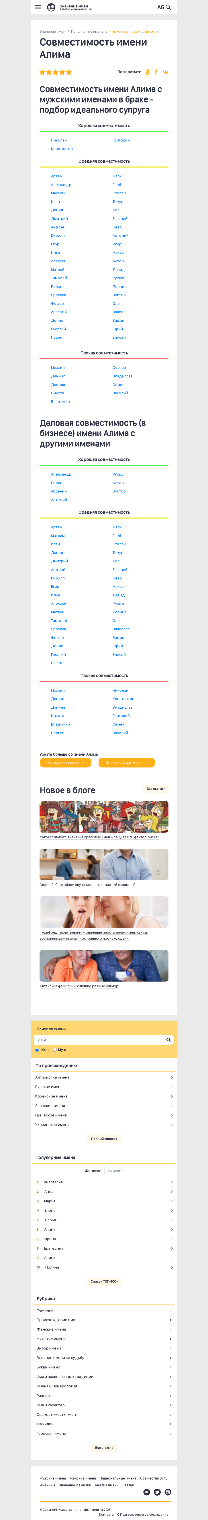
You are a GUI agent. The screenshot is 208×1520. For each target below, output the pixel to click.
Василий (120, 393)
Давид (119, 269)
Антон (118, 261)
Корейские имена (51, 1096)
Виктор (119, 294)
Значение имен (52, 31)
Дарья (45, 1220)
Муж (62, 1049)
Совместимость (154, 1478)
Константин (62, 148)
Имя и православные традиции (65, 1376)
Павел (56, 337)
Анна (44, 1191)
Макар (118, 252)
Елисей (119, 337)
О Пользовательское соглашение (142, 1515)
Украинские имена (52, 1124)
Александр (61, 184)
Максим (58, 193)
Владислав (123, 376)
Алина (45, 1229)
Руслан (119, 278)
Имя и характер (51, 1405)
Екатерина (49, 1248)
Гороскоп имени (51, 1433)
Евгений (120, 218)
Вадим (119, 320)
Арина (45, 1258)
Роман (56, 286)
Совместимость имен (56, 1414)
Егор (55, 244)
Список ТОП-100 (104, 1281)
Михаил (58, 367)
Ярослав (58, 294)
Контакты (106, 1515)
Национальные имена (118, 1478)
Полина (47, 1267)
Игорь (118, 244)
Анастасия (49, 1182)
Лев (116, 210)
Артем (56, 176)
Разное (43, 1395)
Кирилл (58, 235)
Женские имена (51, 1329)
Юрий (118, 329)
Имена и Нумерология (57, 1386)
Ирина (45, 1239)
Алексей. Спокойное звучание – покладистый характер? (87, 885)
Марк (117, 176)
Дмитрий (59, 218)
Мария (45, 1201)
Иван (55, 201)
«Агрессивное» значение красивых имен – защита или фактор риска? (99, 837)
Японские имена (50, 1105)
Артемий (121, 235)
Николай (59, 140)
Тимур (118, 201)
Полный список (104, 1139)
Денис (57, 320)
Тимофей (59, 278)
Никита (57, 393)
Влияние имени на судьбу (60, 1357)
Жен (44, 1049)
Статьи (128, 1485)
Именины (47, 1485)
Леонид (120, 286)
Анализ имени (107, 1485)
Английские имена (52, 1077)
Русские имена (48, 1086)
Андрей (58, 227)
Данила (58, 384)
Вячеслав (121, 311)
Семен (119, 384)
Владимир (60, 401)
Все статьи (156, 789)
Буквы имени (48, 1367)
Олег (117, 303)
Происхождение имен (57, 1319)
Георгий (58, 329)
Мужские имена (51, 1338)
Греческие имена (51, 1115)
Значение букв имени (127, 762)
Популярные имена (87, 31)
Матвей (57, 269)
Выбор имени (49, 1348)
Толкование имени (65, 762)
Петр (117, 227)
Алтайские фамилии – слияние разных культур (79, 986)
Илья (55, 252)
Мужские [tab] (115, 1170)
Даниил (58, 376)
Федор (57, 303)
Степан (119, 193)
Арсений (59, 311)
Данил (57, 210)
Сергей (119, 367)
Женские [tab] (93, 1170)
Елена (45, 1210)
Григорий (121, 140)
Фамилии (45, 1310)
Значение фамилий (75, 1485)
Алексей (58, 261)
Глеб (117, 184)
